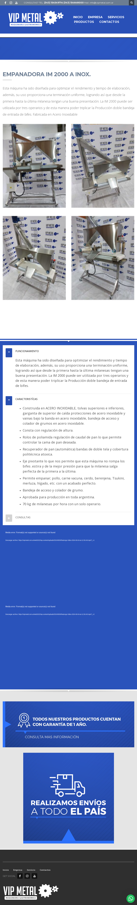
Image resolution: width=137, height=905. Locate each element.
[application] (68, 568)
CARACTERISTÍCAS (26, 399)
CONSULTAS (22, 517)
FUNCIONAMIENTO (27, 351)
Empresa (17, 870)
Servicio (31, 870)
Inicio (6, 870)
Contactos (45, 870)
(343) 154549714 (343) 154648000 (64, 2)
